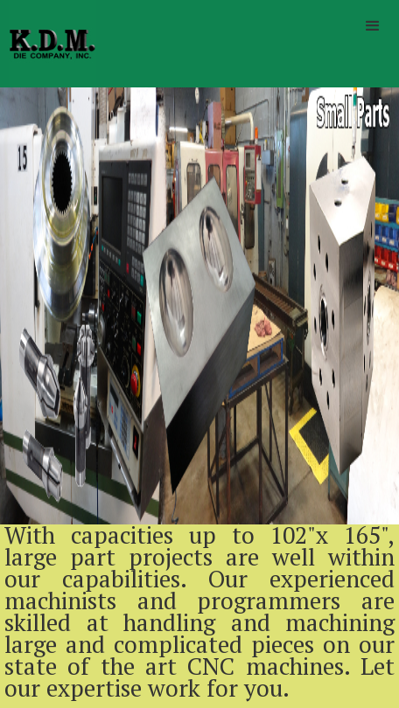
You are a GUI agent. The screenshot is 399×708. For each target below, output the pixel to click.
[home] (48, 43)
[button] (372, 26)
